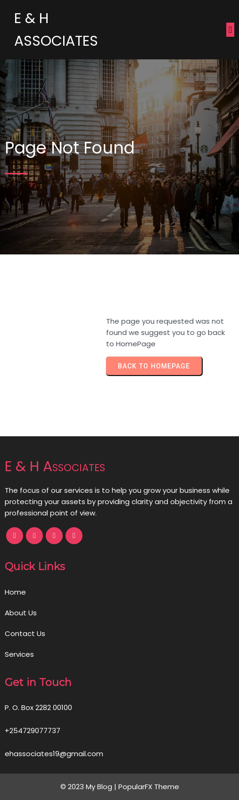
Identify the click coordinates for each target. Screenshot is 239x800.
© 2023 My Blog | (89, 787)
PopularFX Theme (148, 787)
